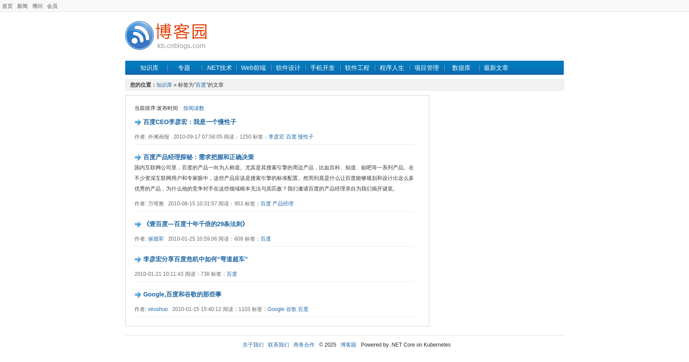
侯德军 (156, 239)
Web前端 (253, 67)
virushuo (158, 309)
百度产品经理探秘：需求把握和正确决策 (198, 157)
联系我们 (278, 345)
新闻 (22, 6)
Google (276, 309)
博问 (37, 6)
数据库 (461, 67)
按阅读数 (193, 108)
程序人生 (392, 67)
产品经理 (283, 204)
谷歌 (291, 309)
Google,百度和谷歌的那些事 (182, 294)
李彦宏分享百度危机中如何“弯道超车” (195, 259)
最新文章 (496, 67)
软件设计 (288, 67)
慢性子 (306, 137)
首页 (7, 6)
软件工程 (357, 67)
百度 (201, 85)
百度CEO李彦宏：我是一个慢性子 (189, 121)
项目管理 (426, 67)
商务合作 (304, 345)
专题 (184, 67)
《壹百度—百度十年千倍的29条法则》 (196, 223)
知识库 (149, 67)
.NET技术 (219, 67)
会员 (52, 6)
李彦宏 (276, 137)
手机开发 (322, 67)
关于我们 (253, 345)
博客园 (348, 345)
